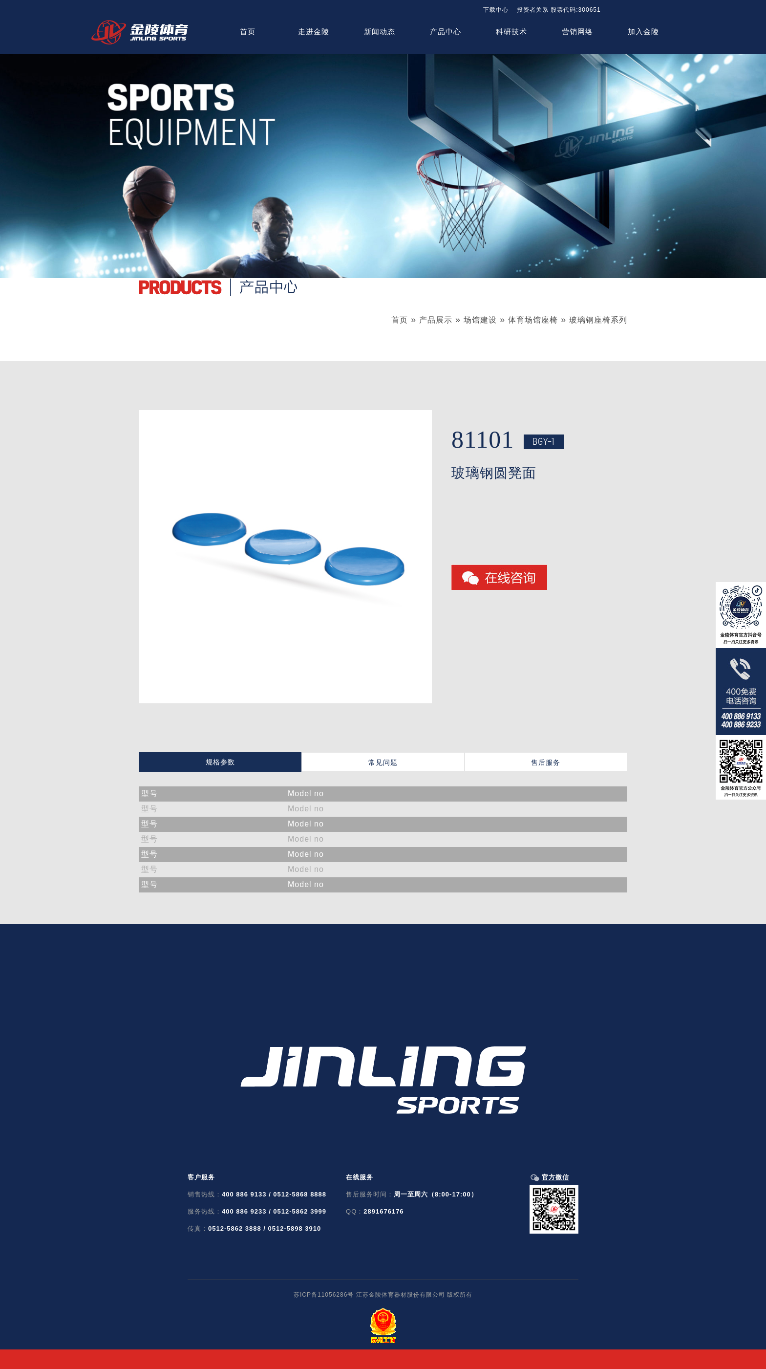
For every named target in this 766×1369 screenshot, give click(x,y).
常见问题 (383, 762)
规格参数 (220, 762)
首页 (399, 320)
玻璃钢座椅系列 (598, 320)
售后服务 (545, 762)
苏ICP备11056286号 (324, 1294)
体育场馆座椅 (533, 320)
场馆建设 (480, 320)
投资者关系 (533, 9)
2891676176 (383, 1211)
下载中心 (496, 9)
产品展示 (435, 320)
